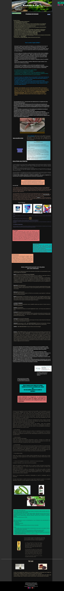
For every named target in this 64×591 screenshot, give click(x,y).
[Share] (48, 14)
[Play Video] (32, 127)
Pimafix (25, 37)
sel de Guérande (46, 194)
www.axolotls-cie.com (33, 582)
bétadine (18, 22)
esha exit (35, 33)
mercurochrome (18, 21)
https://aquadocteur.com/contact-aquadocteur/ (33, 176)
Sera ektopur (23, 36)
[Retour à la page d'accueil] (16, 13)
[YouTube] (62, 4)
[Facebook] (59, 4)
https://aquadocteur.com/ (24, 379)
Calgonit (38, 197)
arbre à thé (38, 31)
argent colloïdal (18, 29)
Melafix (34, 31)
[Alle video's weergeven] (32, 132)
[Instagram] (58, 4)
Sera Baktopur (29, 31)
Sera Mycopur (31, 34)
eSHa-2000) (35, 32)
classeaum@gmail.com (39, 539)
